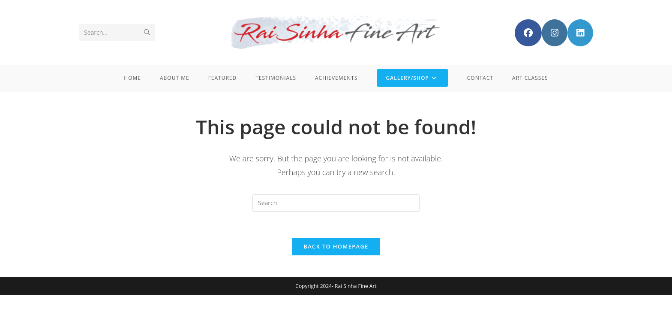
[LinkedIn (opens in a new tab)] (580, 32)
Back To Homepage (335, 246)
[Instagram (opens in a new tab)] (554, 32)
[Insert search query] (336, 203)
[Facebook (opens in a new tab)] (528, 32)
